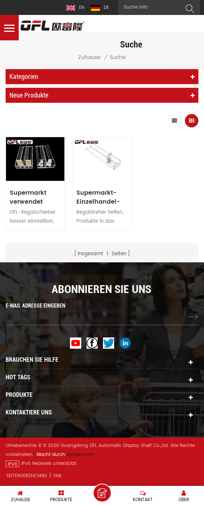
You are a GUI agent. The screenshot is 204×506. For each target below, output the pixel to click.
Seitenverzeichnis (26, 475)
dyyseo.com (80, 454)
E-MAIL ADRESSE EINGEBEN (36, 306)
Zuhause (89, 57)
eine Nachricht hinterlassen (102, 493)
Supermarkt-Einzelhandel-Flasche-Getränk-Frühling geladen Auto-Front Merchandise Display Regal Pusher (99, 197)
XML (57, 475)
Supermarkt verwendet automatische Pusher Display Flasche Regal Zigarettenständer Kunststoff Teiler (35, 197)
